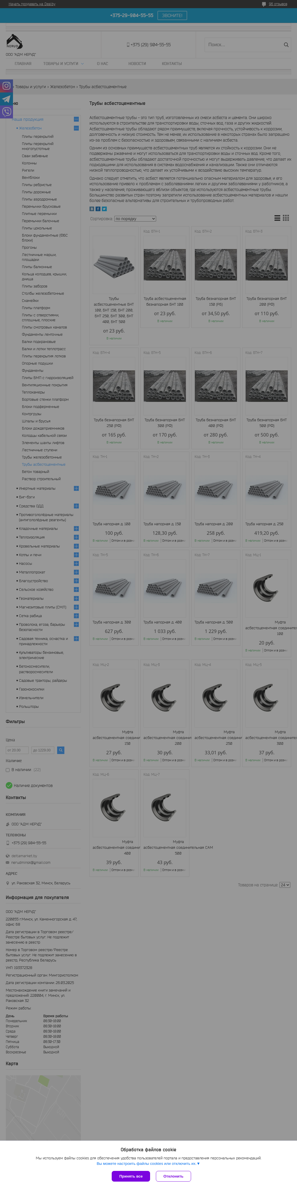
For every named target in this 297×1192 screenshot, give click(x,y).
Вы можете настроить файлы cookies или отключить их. (147, 1163)
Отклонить (173, 1176)
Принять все (131, 1176)
